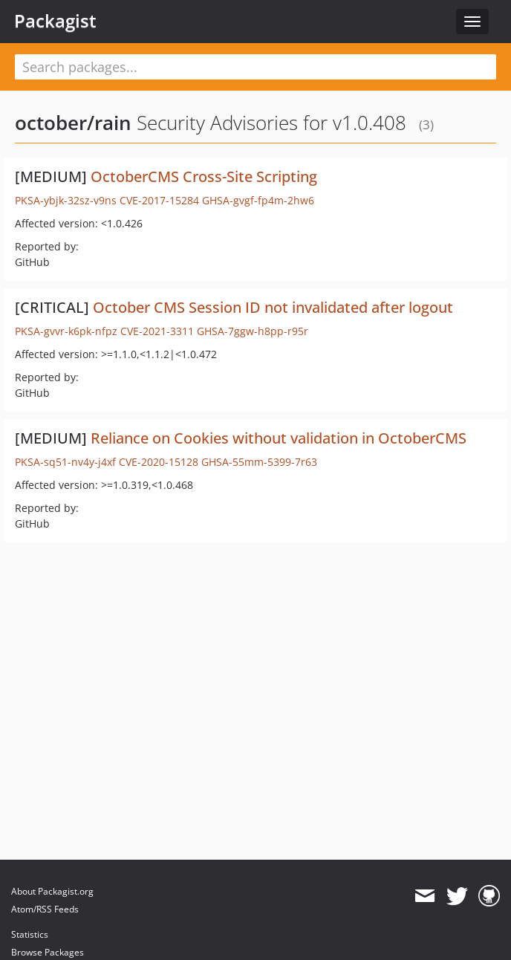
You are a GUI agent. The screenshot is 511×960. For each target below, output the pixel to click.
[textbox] (255, 67)
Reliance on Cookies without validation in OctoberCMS (278, 438)
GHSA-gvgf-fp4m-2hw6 (258, 200)
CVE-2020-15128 (158, 462)
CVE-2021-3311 (157, 331)
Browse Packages (47, 952)
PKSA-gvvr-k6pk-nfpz (66, 331)
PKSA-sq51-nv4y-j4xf (65, 462)
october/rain (73, 122)
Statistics (29, 934)
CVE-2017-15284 (159, 200)
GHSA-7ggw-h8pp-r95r (252, 331)
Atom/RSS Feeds (45, 909)
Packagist (55, 21)
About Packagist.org (52, 891)
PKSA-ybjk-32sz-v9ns (66, 200)
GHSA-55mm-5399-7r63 (259, 462)
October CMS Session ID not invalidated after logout (273, 307)
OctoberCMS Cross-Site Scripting (204, 176)
